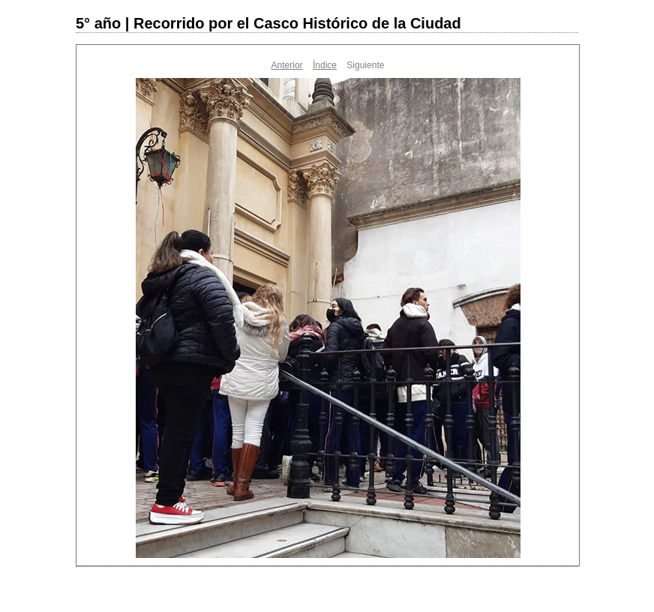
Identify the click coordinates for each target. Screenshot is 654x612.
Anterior (287, 65)
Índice (325, 65)
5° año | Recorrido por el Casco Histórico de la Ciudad (268, 23)
